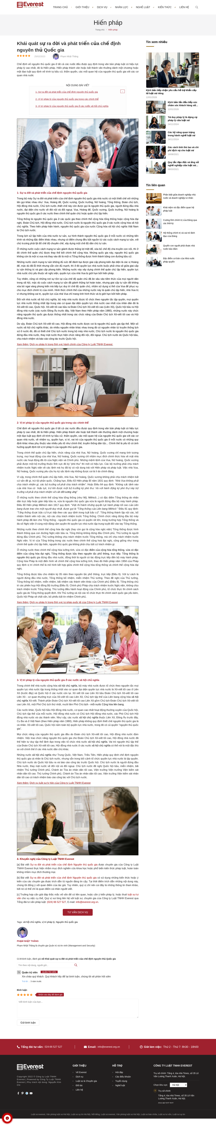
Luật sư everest (38, 1111)
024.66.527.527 (165, 1100)
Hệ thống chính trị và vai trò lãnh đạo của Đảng (179, 234)
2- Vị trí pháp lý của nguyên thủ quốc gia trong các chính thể (69, 99)
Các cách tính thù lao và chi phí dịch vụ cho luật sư (183, 149)
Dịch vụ (104, 7)
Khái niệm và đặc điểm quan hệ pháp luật (178, 209)
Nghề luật (145, 7)
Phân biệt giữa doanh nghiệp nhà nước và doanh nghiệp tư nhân (179, 196)
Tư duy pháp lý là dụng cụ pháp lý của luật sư (182, 119)
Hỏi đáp (119, 1069)
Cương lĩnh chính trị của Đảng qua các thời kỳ (180, 221)
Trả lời (25, 982)
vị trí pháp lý (48, 922)
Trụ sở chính (164, 1088)
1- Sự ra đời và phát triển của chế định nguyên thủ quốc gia (69, 92)
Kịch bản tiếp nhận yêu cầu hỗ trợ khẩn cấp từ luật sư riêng (171, 92)
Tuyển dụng (121, 1078)
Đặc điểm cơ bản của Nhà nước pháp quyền (179, 260)
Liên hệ (184, 7)
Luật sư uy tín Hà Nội (80, 1111)
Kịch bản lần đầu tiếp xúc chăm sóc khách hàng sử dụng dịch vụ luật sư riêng (183, 104)
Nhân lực (123, 7)
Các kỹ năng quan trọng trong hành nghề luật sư (181, 134)
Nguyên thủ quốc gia (67, 922)
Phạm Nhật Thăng (28, 941)
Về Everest (81, 1069)
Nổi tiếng (96, 1111)
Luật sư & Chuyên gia (86, 1078)
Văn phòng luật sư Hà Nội (58, 1111)
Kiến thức (167, 7)
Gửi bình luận (28, 1023)
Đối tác (79, 1082)
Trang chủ (60, 7)
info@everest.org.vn (108, 1044)
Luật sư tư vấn (164, 1111)
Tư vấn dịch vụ (77, 912)
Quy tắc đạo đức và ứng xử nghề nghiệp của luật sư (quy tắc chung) (183, 164)
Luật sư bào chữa (149, 1111)
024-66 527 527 (54, 1044)
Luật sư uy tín (179, 1111)
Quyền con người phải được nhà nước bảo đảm (179, 247)
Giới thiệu (84, 7)
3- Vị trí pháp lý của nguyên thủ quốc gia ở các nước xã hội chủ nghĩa (74, 106)
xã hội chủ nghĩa (32, 922)
